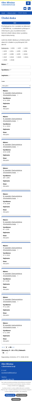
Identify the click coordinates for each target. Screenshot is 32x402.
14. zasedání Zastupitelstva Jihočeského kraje (12, 94)
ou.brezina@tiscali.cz (9, 373)
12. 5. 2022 (6, 255)
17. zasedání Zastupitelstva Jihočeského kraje (12, 249)
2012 (26, 48)
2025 (5, 60)
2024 (26, 57)
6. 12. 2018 (6, 333)
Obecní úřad (11, 13)
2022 (12, 57)
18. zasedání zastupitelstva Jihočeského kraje (12, 326)
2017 (5, 54)
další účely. (22, 385)
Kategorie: (5, 48)
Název (4, 64)
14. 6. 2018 (6, 100)
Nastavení (16, 399)
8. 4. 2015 (6, 229)
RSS (22, 23)
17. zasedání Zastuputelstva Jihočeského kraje (13, 300)
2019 (18, 54)
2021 (5, 57)
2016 (25, 51)
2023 (19, 57)
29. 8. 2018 (6, 152)
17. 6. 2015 (6, 307)
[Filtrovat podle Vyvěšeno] (16, 73)
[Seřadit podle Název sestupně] (8, 64)
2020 (25, 54)
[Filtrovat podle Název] (16, 67)
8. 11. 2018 (6, 281)
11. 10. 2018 (6, 204)
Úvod (3, 13)
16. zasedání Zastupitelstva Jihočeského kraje (12, 197)
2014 (12, 51)
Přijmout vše (10, 395)
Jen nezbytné (21, 395)
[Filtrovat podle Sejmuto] (16, 79)
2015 (18, 51)
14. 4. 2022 (6, 126)
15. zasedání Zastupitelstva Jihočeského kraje (12, 120)
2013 (5, 51)
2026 (12, 60)
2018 (11, 54)
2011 (19, 48)
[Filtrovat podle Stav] (16, 85)
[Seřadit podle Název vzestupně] (8, 63)
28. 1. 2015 (6, 178)
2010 (13, 48)
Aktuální (6, 109)
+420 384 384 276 (7, 379)
